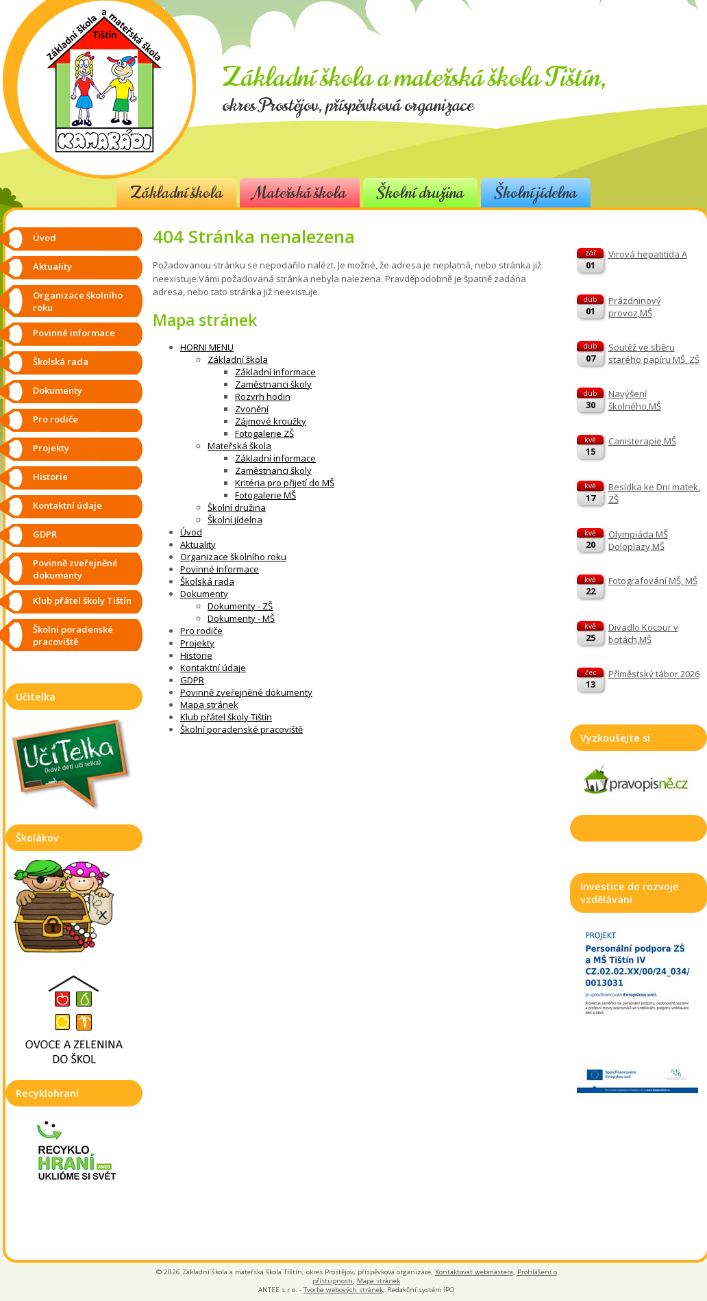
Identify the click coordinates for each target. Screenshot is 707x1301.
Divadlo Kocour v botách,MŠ (643, 633)
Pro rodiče (201, 630)
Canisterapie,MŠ (642, 441)
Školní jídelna (536, 192)
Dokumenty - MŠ (241, 618)
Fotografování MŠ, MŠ (652, 580)
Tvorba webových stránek (343, 1289)
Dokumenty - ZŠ (240, 606)
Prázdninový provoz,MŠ (634, 306)
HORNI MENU (207, 347)
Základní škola (176, 192)
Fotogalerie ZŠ (264, 433)
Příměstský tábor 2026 (653, 674)
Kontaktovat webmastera (474, 1271)
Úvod (191, 532)
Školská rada (207, 581)
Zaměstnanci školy (273, 384)
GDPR (192, 680)
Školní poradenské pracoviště (241, 729)
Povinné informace (219, 569)
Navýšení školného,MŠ (634, 400)
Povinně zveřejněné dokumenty (246, 692)
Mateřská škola (299, 192)
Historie (196, 655)
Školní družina (420, 192)
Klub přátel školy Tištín (226, 717)
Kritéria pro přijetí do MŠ (284, 483)
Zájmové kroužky (270, 421)
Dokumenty (204, 594)
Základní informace (275, 372)
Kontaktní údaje (213, 667)
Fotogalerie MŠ (265, 495)
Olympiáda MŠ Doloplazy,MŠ (638, 540)
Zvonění (252, 409)
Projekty (197, 643)
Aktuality (198, 544)
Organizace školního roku (233, 557)
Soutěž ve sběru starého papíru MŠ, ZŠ (653, 353)
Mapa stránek (209, 704)
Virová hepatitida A (647, 254)
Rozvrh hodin (262, 396)
